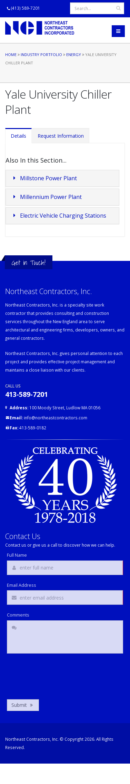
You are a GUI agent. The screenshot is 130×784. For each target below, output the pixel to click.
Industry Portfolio (41, 54)
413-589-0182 (28, 427)
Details (18, 136)
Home (11, 54)
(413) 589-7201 (25, 8)
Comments (18, 615)
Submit (22, 705)
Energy (73, 54)
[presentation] (59, 674)
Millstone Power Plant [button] (44, 178)
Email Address (21, 585)
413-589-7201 (26, 394)
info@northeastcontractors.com (48, 417)
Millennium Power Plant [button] (46, 197)
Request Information (61, 136)
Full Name (17, 555)
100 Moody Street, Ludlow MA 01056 (55, 407)
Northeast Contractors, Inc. (32, 739)
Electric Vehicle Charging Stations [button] (58, 215)
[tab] (62, 178)
